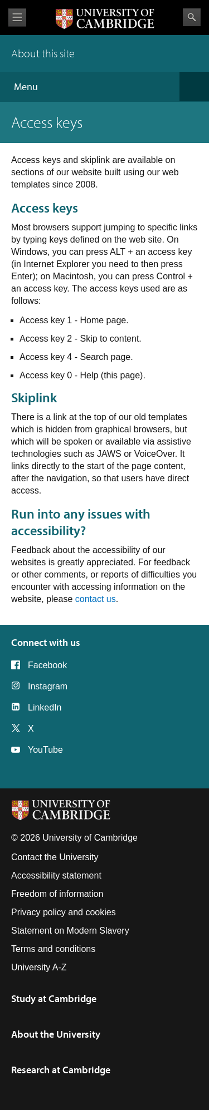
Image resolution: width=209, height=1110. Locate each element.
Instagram (47, 686)
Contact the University (55, 857)
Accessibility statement (56, 875)
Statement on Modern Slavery (70, 930)
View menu (17, 17)
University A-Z (39, 967)
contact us (95, 599)
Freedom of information (57, 894)
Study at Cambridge (53, 998)
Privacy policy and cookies (63, 912)
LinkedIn (45, 707)
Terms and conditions (53, 949)
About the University (55, 1034)
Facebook (47, 665)
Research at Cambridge (60, 1069)
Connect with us (45, 642)
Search (192, 17)
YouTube (45, 749)
